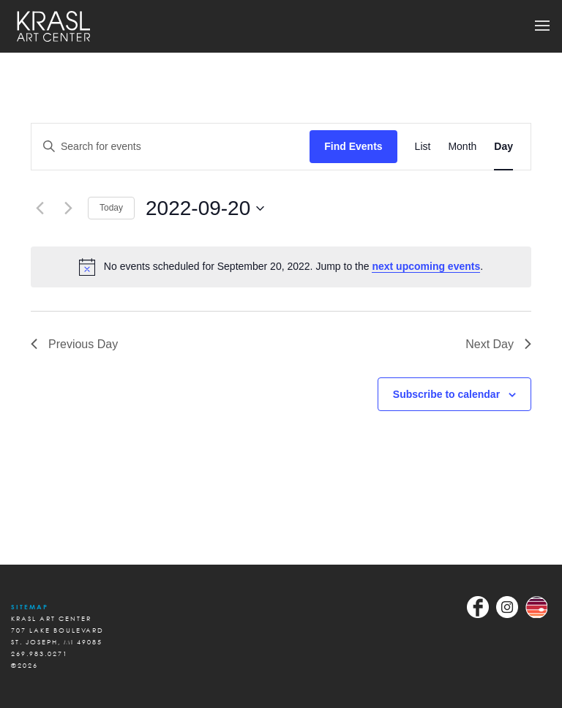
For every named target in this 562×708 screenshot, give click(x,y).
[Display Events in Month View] (462, 147)
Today (111, 208)
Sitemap (29, 607)
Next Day (498, 344)
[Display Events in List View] (423, 147)
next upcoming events (426, 266)
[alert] (281, 266)
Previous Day (74, 344)
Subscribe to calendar (446, 394)
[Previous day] (39, 208)
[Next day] (68, 208)
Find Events (353, 146)
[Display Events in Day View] (503, 147)
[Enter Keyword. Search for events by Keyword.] (170, 147)
